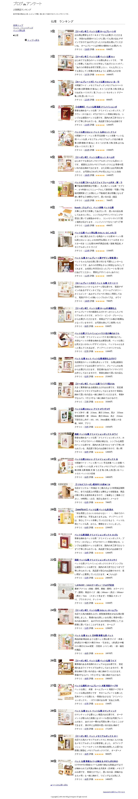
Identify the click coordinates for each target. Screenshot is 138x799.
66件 (87, 477)
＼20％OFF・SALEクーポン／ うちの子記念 (94, 585)
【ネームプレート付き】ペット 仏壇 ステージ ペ (96, 283)
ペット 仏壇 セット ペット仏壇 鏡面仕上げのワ (95, 359)
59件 (87, 553)
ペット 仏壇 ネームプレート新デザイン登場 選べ (96, 258)
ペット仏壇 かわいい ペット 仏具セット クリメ (95, 132)
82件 (87, 376)
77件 (87, 402)
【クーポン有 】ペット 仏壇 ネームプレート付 (95, 31)
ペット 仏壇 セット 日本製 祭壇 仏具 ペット (94, 635)
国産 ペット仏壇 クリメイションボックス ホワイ (96, 434)
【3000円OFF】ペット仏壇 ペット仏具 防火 (94, 510)
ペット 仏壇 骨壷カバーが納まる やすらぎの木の (96, 761)
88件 (87, 326)
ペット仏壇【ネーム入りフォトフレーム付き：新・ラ (98, 182)
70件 (87, 427)
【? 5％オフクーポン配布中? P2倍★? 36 (92, 484)
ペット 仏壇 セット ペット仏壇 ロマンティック (95, 711)
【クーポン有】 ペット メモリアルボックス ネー (96, 736)
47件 (87, 704)
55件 (87, 578)
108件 (87, 301)
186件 (87, 175)
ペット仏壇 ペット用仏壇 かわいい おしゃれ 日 (95, 233)
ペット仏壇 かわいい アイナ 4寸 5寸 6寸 (92, 409)
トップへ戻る (33, 40)
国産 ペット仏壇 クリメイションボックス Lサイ (96, 560)
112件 (87, 276)
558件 (87, 49)
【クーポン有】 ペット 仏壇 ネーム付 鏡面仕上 (95, 308)
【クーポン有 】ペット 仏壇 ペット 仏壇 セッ (95, 57)
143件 (87, 200)
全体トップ (18, 25)
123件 (87, 251)
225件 (87, 100)
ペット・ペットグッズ (23, 28)
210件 (87, 125)
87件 (87, 351)
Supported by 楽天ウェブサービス (114, 792)
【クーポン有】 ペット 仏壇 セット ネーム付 (94, 157)
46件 (87, 754)
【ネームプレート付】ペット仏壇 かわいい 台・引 (97, 82)
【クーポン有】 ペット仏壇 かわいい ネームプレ (96, 610)
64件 (87, 527)
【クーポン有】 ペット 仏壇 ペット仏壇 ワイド (95, 661)
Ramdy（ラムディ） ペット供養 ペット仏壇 (94, 208)
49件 (87, 653)
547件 (87, 74)
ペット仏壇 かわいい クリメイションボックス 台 (96, 459)
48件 (87, 678)
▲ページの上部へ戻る (59, 785)
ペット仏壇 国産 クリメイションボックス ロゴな (96, 535)
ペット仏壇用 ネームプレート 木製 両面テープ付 (96, 686)
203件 (87, 150)
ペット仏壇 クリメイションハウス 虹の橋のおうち (97, 333)
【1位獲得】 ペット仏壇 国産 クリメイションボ (96, 107)
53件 (87, 628)
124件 (87, 225)
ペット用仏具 (19, 30)
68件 (87, 452)
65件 (87, 502)
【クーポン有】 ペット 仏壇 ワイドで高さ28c (95, 384)
